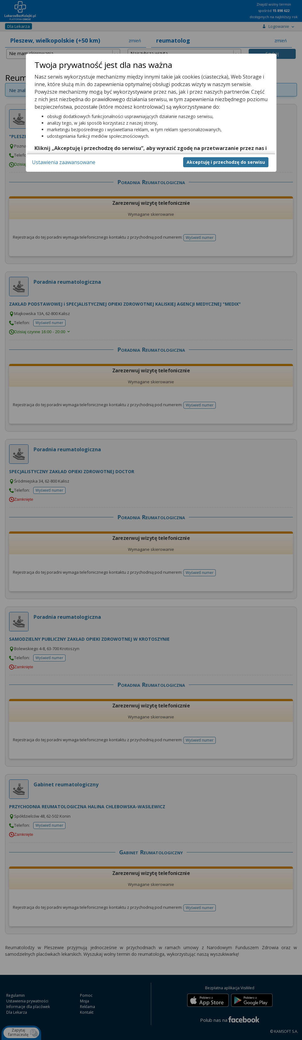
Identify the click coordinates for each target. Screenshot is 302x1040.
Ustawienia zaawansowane (63, 162)
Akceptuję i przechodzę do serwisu (226, 162)
